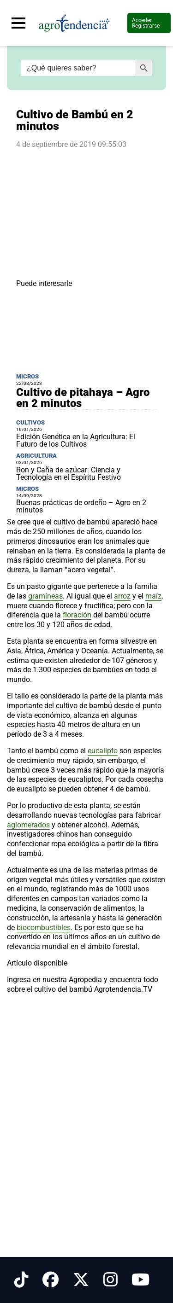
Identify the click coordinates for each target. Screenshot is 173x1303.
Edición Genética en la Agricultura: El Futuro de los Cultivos (75, 440)
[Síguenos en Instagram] (110, 1280)
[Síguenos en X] (81, 1280)
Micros (27, 376)
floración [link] (77, 615)
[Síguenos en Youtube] (140, 1280)
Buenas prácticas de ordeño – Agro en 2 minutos (81, 506)
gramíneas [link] (45, 596)
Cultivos (30, 422)
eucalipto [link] (103, 750)
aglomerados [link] (28, 824)
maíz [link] (153, 596)
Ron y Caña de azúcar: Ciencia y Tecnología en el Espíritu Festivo (68, 473)
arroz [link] (122, 596)
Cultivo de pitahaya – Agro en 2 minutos (82, 398)
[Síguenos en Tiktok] (21, 1280)
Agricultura (36, 455)
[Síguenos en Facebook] (50, 1280)
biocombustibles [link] (44, 927)
